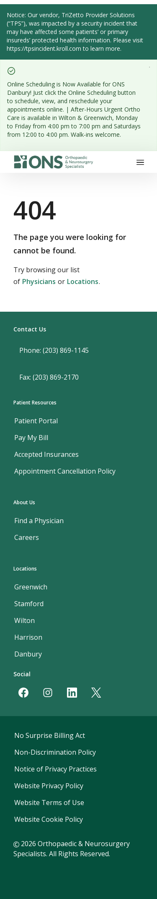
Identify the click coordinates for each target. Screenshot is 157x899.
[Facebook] (23, 693)
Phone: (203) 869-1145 (54, 350)
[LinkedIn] (72, 693)
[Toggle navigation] (140, 162)
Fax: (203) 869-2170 (49, 377)
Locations (82, 281)
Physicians (39, 281)
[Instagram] (48, 693)
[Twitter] (96, 693)
